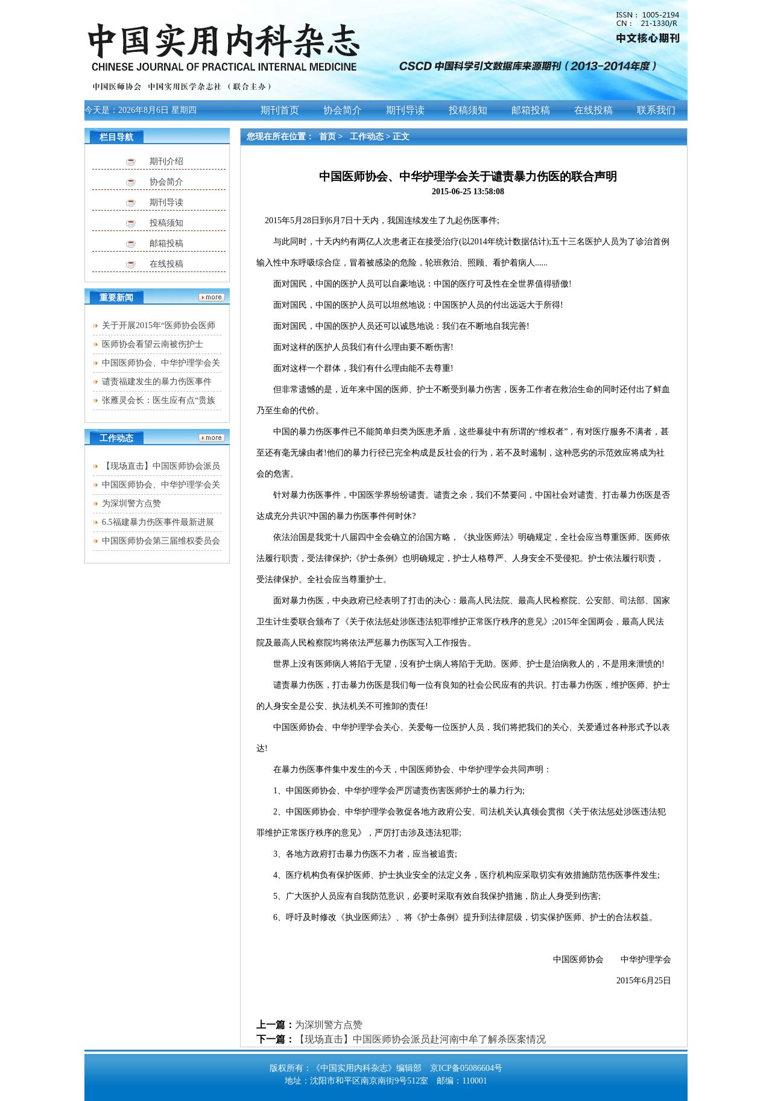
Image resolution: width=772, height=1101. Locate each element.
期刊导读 (166, 202)
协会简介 (166, 181)
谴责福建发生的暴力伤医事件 (157, 381)
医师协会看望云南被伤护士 (152, 344)
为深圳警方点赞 (131, 503)
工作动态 (367, 136)
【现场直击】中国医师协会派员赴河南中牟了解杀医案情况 (420, 1039)
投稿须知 (166, 222)
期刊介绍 (166, 161)
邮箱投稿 (166, 243)
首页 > (332, 136)
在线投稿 (166, 263)
